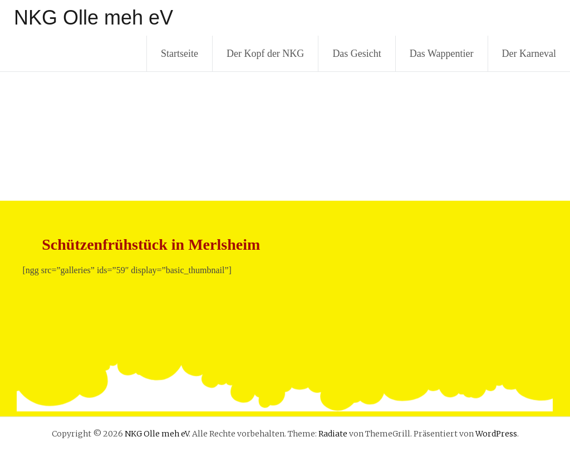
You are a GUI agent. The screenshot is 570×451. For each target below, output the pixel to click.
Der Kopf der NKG (265, 53)
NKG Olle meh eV (93, 17)
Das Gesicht (356, 53)
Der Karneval (529, 53)
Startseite (179, 53)
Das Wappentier (442, 53)
